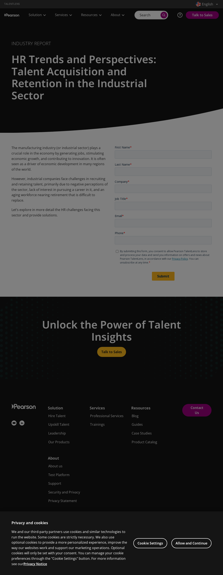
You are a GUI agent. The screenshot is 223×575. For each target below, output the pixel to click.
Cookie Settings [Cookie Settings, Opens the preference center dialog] (150, 550)
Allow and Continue (191, 550)
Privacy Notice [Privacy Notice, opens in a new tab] (35, 570)
